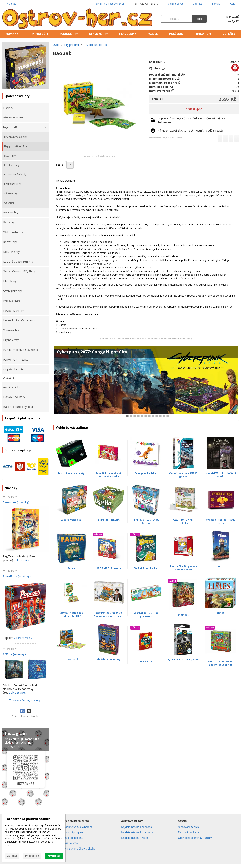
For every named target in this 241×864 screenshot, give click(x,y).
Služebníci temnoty (108, 659)
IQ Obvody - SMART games (183, 659)
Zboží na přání (69, 843)
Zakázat (12, 855)
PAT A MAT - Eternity (108, 568)
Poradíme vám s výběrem (76, 827)
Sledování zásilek (188, 827)
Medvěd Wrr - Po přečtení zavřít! (220, 475)
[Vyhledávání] (176, 19)
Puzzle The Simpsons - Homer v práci (183, 568)
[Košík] (226, 19)
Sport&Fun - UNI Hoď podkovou (145, 614)
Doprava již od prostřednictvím (191, 120)
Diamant (183, 614)
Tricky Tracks (71, 659)
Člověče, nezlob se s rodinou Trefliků (71, 614)
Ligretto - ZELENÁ (108, 519)
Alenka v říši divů (71, 519)
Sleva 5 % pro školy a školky (78, 848)
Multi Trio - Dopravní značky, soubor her (220, 663)
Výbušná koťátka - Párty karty (220, 521)
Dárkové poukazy (188, 832)
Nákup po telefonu (72, 837)
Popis (59, 165)
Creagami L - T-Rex (146, 473)
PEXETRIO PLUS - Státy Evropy (146, 521)
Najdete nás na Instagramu (137, 832)
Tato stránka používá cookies (27, 819)
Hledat (199, 19)
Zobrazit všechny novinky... (25, 700)
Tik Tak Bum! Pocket (145, 568)
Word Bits (146, 661)
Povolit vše (54, 855)
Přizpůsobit (32, 855)
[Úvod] (77, 19)
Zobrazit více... (22, 560)
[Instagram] (25, 767)
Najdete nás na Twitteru (135, 837)
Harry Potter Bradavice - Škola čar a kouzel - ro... (109, 614)
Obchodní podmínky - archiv (195, 837)
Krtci (221, 566)
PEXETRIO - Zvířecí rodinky (183, 521)
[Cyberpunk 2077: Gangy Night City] (146, 383)
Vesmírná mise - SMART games (183, 475)
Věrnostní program (72, 832)
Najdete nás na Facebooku (137, 827)
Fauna (71, 568)
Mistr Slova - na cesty (71, 473)
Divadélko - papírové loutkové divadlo (108, 475)
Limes (220, 613)
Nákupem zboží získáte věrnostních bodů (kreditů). (190, 130)
